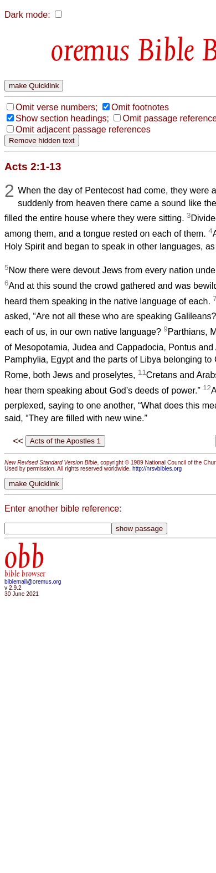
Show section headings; (62, 118)
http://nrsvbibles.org (157, 469)
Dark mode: (27, 14)
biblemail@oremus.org (32, 582)
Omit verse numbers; (56, 107)
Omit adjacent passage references (83, 129)
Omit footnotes (140, 107)
